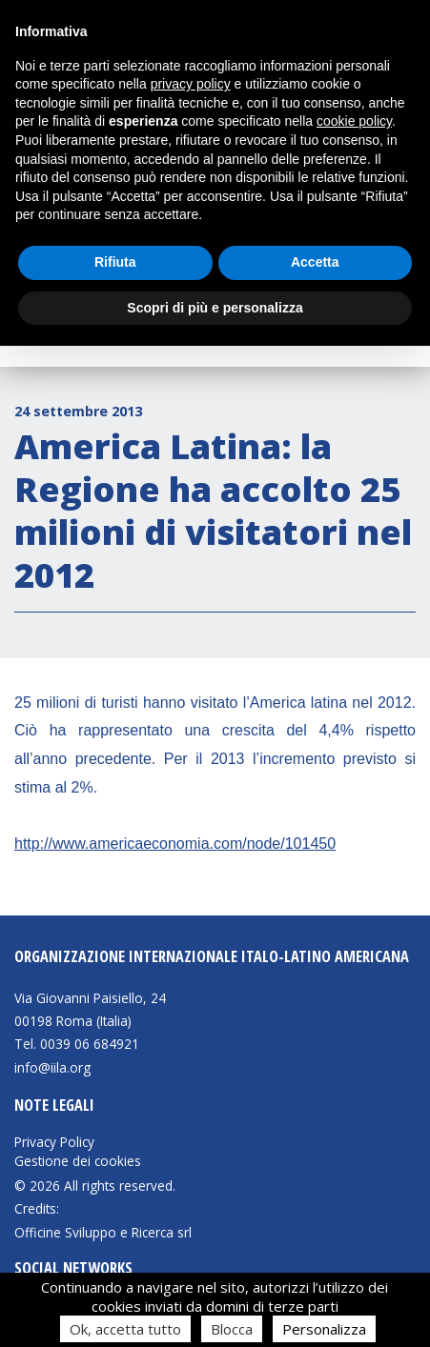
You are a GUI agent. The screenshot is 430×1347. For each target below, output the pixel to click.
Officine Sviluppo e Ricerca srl (103, 1232)
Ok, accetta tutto (125, 1328)
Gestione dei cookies (77, 1161)
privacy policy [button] (191, 83)
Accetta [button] (315, 262)
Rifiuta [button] (115, 262)
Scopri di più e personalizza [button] (214, 307)
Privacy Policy (54, 1142)
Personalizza (324, 1328)
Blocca (232, 1328)
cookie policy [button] (354, 121)
